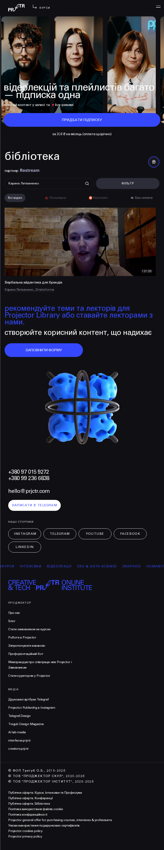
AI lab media (17, 732)
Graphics (137, 566)
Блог (11, 621)
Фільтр (128, 183)
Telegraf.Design (19, 716)
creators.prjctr (18, 749)
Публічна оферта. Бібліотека (29, 804)
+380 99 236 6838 (28, 478)
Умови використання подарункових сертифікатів (44, 825)
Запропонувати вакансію (26, 646)
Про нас (14, 613)
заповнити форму (43, 350)
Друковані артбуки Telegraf (28, 699)
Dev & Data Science (103, 566)
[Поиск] (49, 183)
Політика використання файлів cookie (35, 809)
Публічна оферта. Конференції (30, 798)
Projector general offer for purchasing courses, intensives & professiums (60, 820)
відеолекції (65, 566)
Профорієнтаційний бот (25, 654)
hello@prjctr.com (29, 491)
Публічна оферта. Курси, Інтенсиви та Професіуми (45, 793)
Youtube (95, 534)
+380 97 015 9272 (28, 472)
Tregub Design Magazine (26, 724)
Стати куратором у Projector (29, 676)
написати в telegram (34, 505)
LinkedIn (25, 547)
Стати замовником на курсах (29, 629)
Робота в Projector (22, 637)
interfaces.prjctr (19, 740)
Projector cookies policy (25, 831)
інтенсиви (37, 566)
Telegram (60, 534)
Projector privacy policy (25, 836)
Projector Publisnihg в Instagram (31, 708)
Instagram (25, 534)
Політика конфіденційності (27, 814)
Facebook (130, 534)
